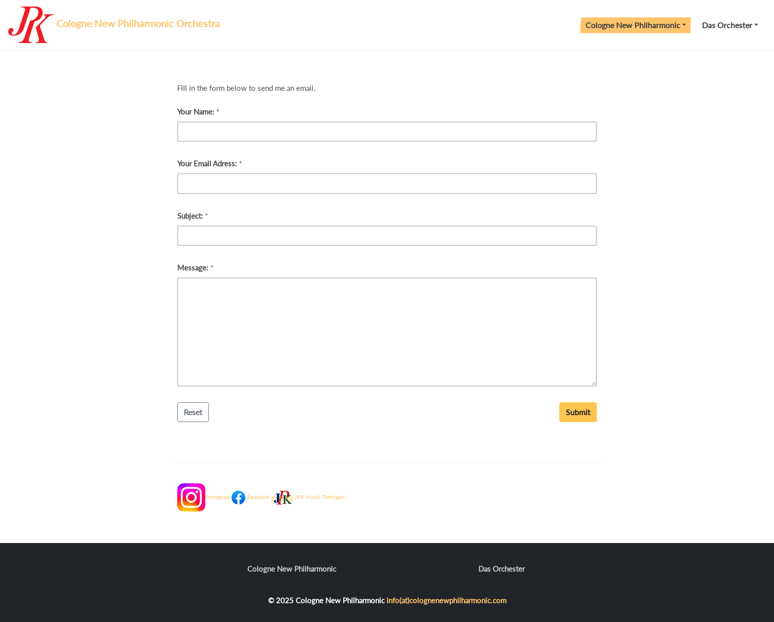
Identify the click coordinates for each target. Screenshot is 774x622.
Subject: (190, 215)
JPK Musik (307, 497)
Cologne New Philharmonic (632, 25)
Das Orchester (727, 25)
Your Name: (195, 111)
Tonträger (333, 497)
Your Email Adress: (207, 163)
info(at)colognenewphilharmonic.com (446, 600)
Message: (192, 267)
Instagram (218, 497)
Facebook (258, 497)
